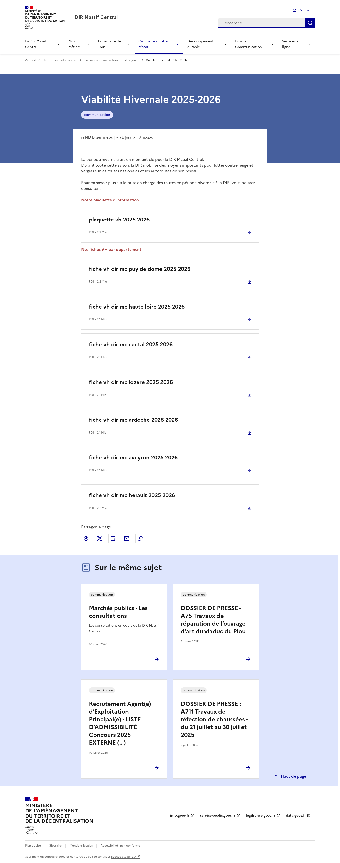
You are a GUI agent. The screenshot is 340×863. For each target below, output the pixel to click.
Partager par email (126, 538)
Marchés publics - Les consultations (118, 612)
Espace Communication (248, 44)
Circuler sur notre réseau (153, 44)
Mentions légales (81, 845)
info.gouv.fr (179, 815)
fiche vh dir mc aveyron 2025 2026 (133, 458)
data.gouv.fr (296, 815)
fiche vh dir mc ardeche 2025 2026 (133, 420)
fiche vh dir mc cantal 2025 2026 (131, 344)
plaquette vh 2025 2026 (119, 220)
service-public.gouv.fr (217, 815)
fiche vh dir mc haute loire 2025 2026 (137, 307)
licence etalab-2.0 (123, 857)
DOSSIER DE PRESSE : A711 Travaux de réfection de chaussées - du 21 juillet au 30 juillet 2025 (214, 719)
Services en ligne (291, 44)
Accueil (30, 60)
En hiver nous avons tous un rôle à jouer (111, 60)
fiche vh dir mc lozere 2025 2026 (131, 382)
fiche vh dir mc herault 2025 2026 (132, 495)
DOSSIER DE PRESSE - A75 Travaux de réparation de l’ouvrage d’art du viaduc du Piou (213, 620)
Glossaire (55, 845)
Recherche (310, 23)
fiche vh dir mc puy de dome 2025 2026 (139, 269)
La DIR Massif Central (35, 44)
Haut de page (293, 776)
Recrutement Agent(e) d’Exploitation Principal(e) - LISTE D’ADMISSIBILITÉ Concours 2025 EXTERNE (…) (120, 723)
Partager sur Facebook (86, 538)
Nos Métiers (74, 44)
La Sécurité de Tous (109, 44)
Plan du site (33, 845)
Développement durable (200, 44)
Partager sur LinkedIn (113, 538)
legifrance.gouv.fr (260, 815)
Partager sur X (99, 538)
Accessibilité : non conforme (120, 845)
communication (97, 114)
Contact (305, 10)
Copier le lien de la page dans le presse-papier (140, 538)
